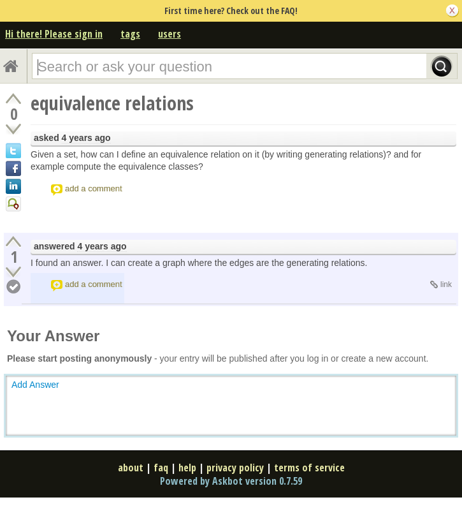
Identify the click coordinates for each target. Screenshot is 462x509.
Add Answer (35, 385)
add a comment (93, 188)
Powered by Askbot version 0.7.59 (231, 481)
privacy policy (235, 468)
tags (130, 34)
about (130, 468)
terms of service (309, 468)
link (446, 284)
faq (161, 468)
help (187, 468)
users (169, 34)
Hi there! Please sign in (54, 34)
